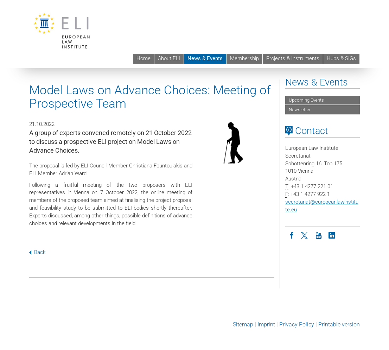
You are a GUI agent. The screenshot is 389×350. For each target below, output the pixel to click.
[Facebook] (292, 235)
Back (37, 252)
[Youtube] (318, 235)
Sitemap (243, 324)
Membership (244, 58)
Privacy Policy (296, 324)
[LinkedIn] (332, 235)
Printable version (339, 324)
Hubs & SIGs (341, 58)
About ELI (169, 58)
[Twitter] (305, 235)
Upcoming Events (306, 100)
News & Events (205, 58)
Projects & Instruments (292, 58)
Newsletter (300, 109)
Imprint (266, 324)
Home (143, 58)
